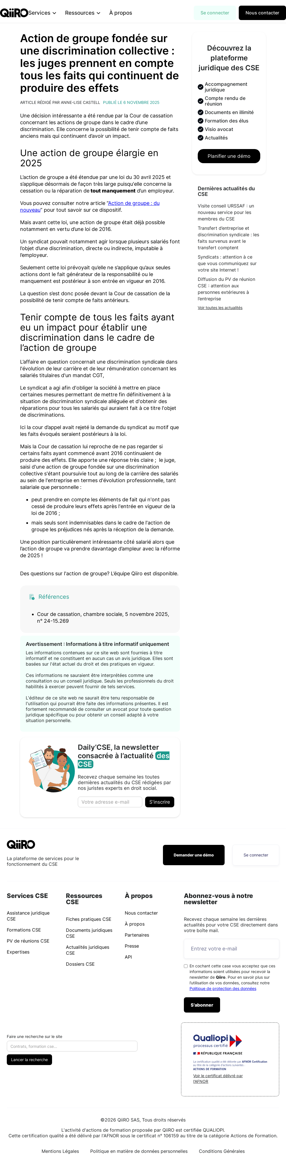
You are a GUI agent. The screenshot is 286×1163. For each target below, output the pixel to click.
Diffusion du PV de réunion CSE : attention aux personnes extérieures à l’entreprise (226, 288)
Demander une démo (194, 854)
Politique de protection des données (223, 988)
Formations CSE (24, 930)
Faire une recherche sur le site (34, 1036)
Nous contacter (262, 13)
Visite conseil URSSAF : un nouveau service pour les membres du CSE (226, 212)
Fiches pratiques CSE (88, 919)
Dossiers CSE (80, 964)
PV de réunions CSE (28, 941)
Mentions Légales (60, 1151)
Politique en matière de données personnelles (139, 1151)
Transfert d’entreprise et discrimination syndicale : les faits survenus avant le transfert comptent (228, 237)
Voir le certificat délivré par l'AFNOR (218, 1078)
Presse (132, 946)
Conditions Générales (222, 1151)
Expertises (18, 952)
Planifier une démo (229, 156)
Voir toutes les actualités (220, 307)
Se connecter (215, 13)
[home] (14, 12)
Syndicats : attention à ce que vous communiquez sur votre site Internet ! (227, 263)
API (128, 957)
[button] (51, 13)
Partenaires (137, 935)
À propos (129, 12)
